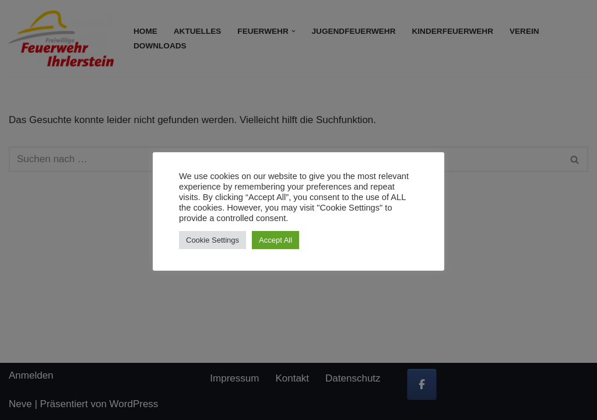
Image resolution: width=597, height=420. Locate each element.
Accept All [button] (275, 240)
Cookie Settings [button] (212, 240)
